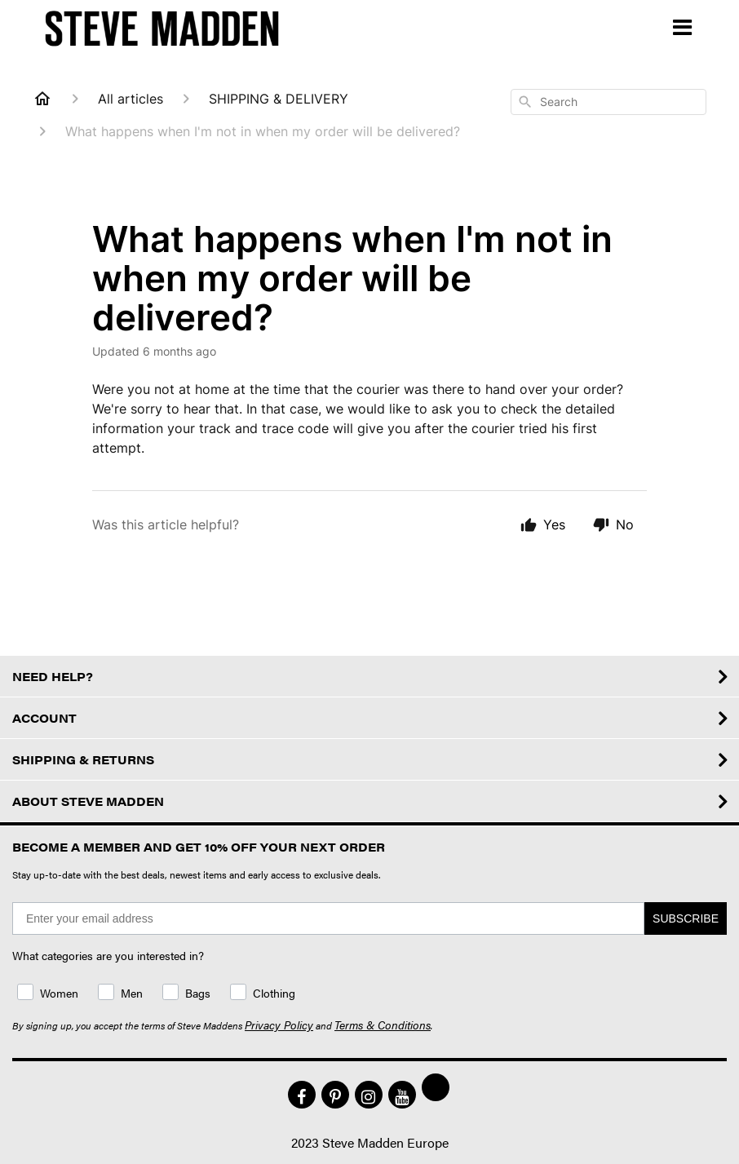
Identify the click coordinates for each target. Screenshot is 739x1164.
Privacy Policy (279, 1024)
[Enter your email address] (328, 918)
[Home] (42, 98)
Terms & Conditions (382, 1024)
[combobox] (608, 102)
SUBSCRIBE (686, 918)
